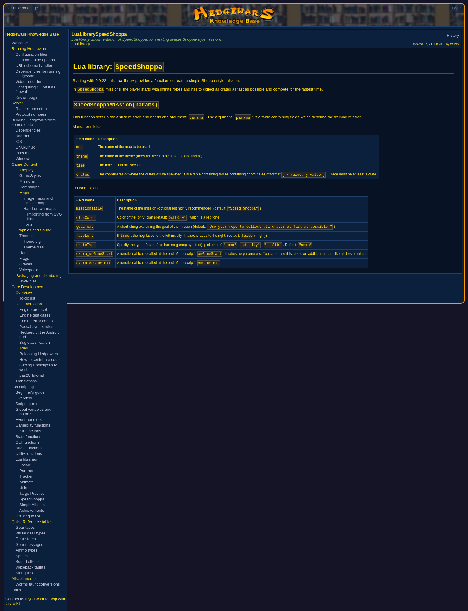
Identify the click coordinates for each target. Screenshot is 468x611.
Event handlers (29, 419)
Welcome (20, 43)
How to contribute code (39, 359)
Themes (26, 235)
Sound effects (27, 561)
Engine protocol (33, 309)
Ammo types (26, 550)
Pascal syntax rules (36, 326)
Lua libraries (26, 459)
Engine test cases (34, 315)
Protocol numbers (31, 114)
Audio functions (29, 448)
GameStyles (30, 175)
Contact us (14, 599)
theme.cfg (32, 241)
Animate (26, 482)
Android (22, 136)
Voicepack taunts (30, 567)
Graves (25, 264)
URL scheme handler (34, 65)
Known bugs (26, 97)
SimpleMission (32, 504)
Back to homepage (22, 7)
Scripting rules (28, 403)
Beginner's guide (30, 392)
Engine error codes (36, 321)
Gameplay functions (33, 425)
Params (26, 470)
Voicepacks (29, 270)
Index (16, 590)
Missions (27, 181)
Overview (24, 398)
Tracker (26, 476)
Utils (23, 487)
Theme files (33, 247)
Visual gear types (31, 533)
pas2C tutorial (31, 375)
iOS (19, 141)
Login (457, 7)
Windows (24, 158)
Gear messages (29, 544)
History (453, 35)
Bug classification (34, 342)
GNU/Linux (25, 147)
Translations (26, 381)
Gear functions (28, 431)
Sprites (22, 556)
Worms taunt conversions (38, 584)
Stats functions (28, 436)
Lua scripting (23, 386)
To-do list (27, 298)
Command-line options (35, 60)
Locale (25, 465)
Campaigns (29, 187)
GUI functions (27, 442)
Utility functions (29, 453)
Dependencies (28, 130)
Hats (23, 252)
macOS (22, 153)
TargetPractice (31, 493)
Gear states (26, 539)
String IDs (24, 573)
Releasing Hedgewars (38, 354)
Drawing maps (28, 516)
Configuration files (31, 54)
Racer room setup (31, 108)
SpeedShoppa (31, 499)
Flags (24, 258)
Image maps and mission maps (38, 200)
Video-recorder (28, 81)
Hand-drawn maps (39, 208)
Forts (27, 224)
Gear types (25, 527)
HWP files (28, 281)
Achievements (31, 510)
